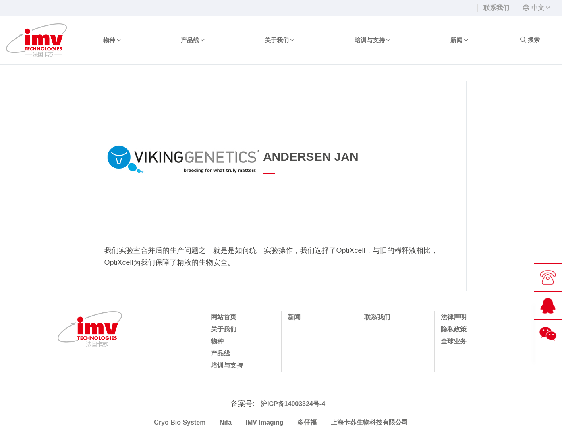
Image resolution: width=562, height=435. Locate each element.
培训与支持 (372, 40)
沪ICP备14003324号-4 (293, 403)
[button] (536, 7)
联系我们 (496, 7)
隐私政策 (454, 329)
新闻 (459, 40)
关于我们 (279, 40)
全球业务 (454, 341)
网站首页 (223, 317)
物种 (111, 40)
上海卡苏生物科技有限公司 (369, 422)
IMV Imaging (265, 422)
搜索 (530, 39)
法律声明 (454, 317)
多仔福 (307, 422)
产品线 (192, 40)
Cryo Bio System (179, 422)
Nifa (226, 422)
